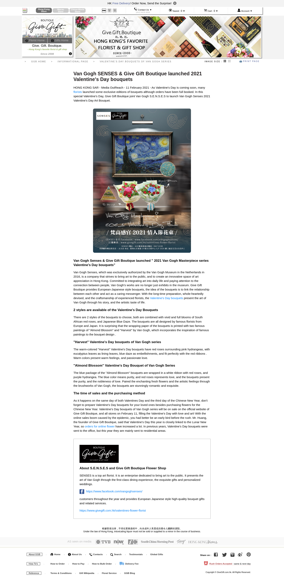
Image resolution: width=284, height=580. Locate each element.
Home (56, 553)
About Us (75, 553)
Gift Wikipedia (86, 572)
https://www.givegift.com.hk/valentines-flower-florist (113, 510)
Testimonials (136, 553)
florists (77, 92)
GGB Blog (129, 572)
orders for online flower (100, 426)
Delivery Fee (128, 562)
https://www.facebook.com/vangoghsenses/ (114, 491)
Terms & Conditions (61, 572)
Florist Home (35, 40)
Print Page (250, 61)
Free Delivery (121, 3)
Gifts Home (60, 40)
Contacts (96, 553)
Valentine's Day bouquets (166, 298)
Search (116, 553)
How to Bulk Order (102, 562)
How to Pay (78, 562)
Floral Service (109, 572)
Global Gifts (156, 553)
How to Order (58, 562)
